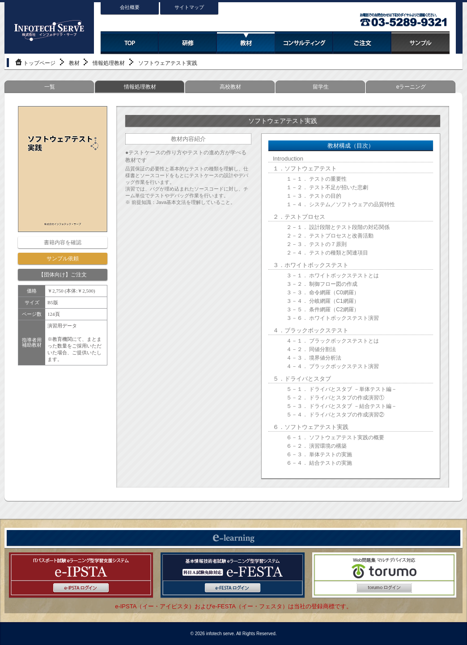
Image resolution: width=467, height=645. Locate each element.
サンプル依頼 (63, 258)
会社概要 (130, 7)
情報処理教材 (109, 63)
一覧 (49, 87)
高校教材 (230, 87)
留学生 (321, 87)
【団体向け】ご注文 (62, 275)
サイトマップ (189, 7)
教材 (74, 63)
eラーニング (411, 87)
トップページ (39, 63)
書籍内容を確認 (62, 242)
